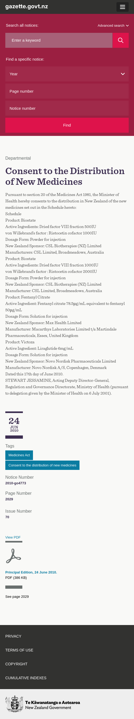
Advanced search (113, 25)
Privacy (13, 636)
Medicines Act (19, 455)
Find (67, 125)
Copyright (16, 664)
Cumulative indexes (26, 678)
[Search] (121, 40)
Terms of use (19, 650)
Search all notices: (22, 25)
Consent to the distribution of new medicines (42, 465)
